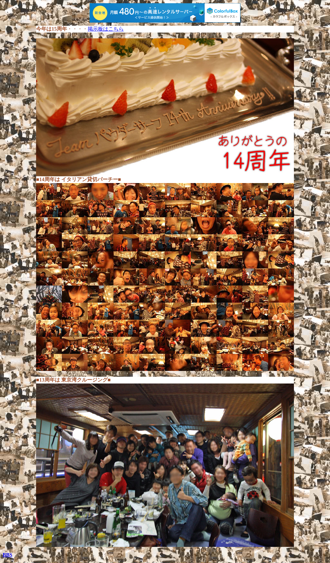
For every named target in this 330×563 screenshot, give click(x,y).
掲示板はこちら (106, 29)
